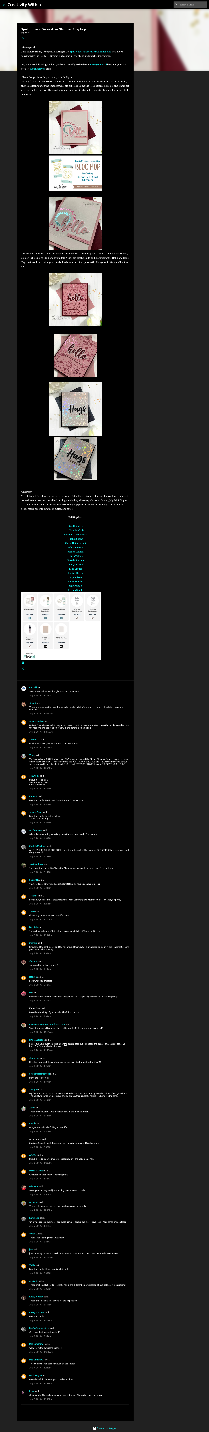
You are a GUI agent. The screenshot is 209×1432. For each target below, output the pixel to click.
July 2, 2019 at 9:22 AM (40, 695)
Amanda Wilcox (37, 721)
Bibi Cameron (75, 547)
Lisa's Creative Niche (39, 1328)
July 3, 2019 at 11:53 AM (41, 1050)
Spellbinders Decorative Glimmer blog (90, 51)
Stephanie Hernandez (39, 1074)
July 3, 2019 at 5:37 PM (40, 1131)
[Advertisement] (147, 115)
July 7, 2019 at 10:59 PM (40, 1383)
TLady (32, 755)
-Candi (32, 703)
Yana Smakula (76, 530)
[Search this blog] (193, 4)
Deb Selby (34, 927)
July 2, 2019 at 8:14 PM (40, 872)
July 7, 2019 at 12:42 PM (40, 1367)
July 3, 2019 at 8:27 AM (40, 1000)
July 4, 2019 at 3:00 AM (40, 1194)
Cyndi (32, 1123)
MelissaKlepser (36, 1170)
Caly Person (75, 586)
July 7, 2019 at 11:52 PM (40, 1399)
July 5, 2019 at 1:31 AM (40, 1226)
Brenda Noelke (76, 590)
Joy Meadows (36, 864)
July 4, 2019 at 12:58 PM (40, 1210)
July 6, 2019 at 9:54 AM (40, 1336)
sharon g (33, 1058)
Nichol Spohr (76, 539)
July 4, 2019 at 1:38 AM (40, 1178)
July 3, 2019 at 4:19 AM (40, 969)
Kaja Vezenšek (75, 581)
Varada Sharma (76, 560)
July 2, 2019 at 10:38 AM (41, 713)
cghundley (34, 776)
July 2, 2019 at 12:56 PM (40, 768)
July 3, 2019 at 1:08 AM (40, 953)
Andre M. (33, 1202)
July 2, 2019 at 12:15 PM (40, 747)
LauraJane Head (98, 64)
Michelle (33, 943)
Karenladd (34, 1218)
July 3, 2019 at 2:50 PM (40, 1100)
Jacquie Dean (76, 577)
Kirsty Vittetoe (36, 1296)
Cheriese (33, 961)
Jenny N (33, 1281)
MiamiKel (33, 1186)
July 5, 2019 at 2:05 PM (40, 1289)
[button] (23, 38)
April (31, 1107)
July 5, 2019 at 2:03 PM (40, 1273)
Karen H (33, 796)
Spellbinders (76, 526)
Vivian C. (33, 1233)
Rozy (31, 1391)
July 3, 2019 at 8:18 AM (40, 985)
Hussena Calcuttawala (75, 534)
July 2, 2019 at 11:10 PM (40, 919)
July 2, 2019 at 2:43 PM (40, 822)
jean (31, 1249)
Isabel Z (33, 977)
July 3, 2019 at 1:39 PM (40, 1082)
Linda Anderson (37, 1040)
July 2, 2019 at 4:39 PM (40, 838)
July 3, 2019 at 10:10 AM (41, 1032)
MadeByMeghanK (37, 846)
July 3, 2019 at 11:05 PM (40, 1163)
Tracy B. (33, 895)
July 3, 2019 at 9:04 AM (40, 1016)
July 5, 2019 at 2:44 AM (40, 1241)
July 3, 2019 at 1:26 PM (40, 1066)
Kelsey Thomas (36, 1312)
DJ (30, 992)
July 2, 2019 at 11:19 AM (41, 732)
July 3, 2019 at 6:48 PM (40, 1147)
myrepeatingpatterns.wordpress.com (47, 1024)
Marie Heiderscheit (75, 543)
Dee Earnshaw (36, 1344)
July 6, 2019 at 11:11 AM (41, 1352)
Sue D (32, 911)
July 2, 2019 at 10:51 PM (40, 903)
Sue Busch (34, 739)
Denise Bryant (36, 1375)
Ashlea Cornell (76, 551)
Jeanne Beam (35, 812)
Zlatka (32, 1265)
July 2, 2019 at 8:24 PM (40, 888)
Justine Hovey (37, 68)
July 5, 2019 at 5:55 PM (40, 1304)
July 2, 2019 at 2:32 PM (40, 804)
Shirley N (33, 880)
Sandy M (33, 1089)
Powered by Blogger (104, 1428)
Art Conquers (35, 830)
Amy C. (32, 1155)
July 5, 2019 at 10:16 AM (41, 1257)
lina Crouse (76, 568)
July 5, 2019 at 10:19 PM (40, 1320)
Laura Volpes (76, 556)
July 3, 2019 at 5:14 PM (40, 1115)
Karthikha (34, 687)
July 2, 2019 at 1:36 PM (40, 788)
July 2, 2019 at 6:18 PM (40, 856)
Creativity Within (24, 4)
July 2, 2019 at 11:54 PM (40, 935)
